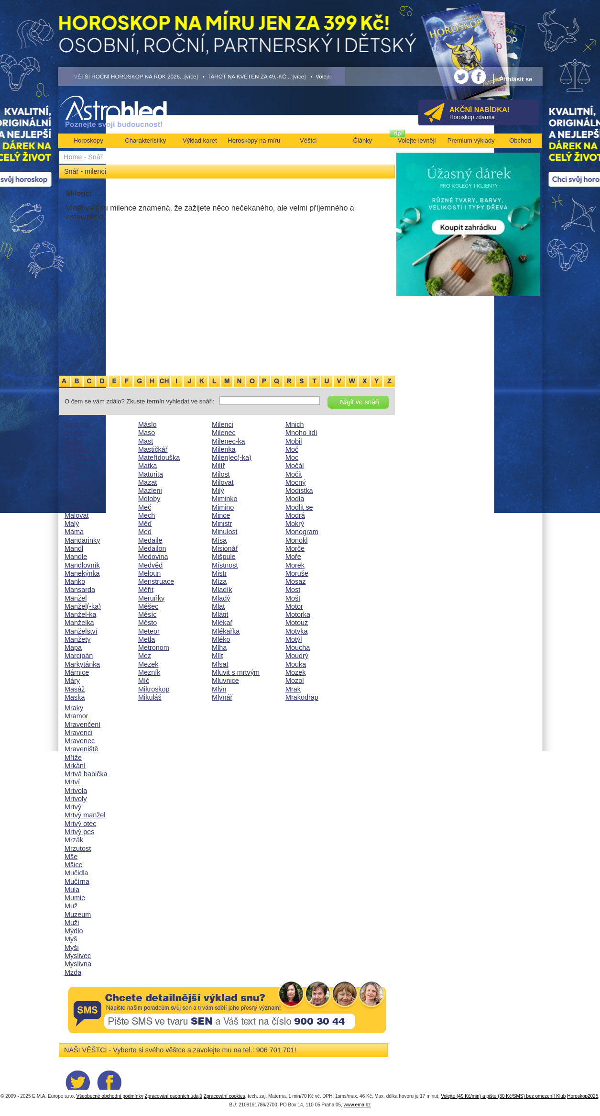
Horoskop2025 (582, 1096)
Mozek (295, 672)
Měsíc (147, 614)
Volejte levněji (417, 140)
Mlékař (222, 622)
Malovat (76, 515)
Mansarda (80, 589)
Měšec (148, 606)
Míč (143, 680)
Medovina (153, 556)
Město (147, 622)
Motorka (297, 614)
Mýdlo (74, 931)
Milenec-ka (228, 441)
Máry (72, 680)
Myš (71, 939)
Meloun (149, 573)
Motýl (293, 639)
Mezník (149, 672)
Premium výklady (471, 140)
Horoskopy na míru (254, 140)
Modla (294, 498)
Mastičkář (153, 449)
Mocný (295, 482)
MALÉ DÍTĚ (83, 498)
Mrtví (72, 782)
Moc (291, 457)
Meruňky (151, 598)
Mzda (73, 972)
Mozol (294, 680)
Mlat (218, 606)
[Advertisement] (227, 303)
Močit (293, 474)
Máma (74, 532)
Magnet (76, 432)
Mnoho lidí (301, 432)
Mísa (219, 540)
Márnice (77, 672)
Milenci (222, 424)
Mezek (148, 664)
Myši (72, 947)
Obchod (520, 140)
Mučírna (77, 881)
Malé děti (78, 490)
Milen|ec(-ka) (231, 457)
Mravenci (78, 733)
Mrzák (74, 840)
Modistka (299, 490)
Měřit (145, 589)
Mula (72, 889)
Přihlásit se (515, 79)
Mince (221, 515)
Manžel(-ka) (83, 606)
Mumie (75, 898)
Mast (145, 441)
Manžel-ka (80, 614)
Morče (295, 548)
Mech (146, 515)
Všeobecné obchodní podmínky (109, 1096)
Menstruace (156, 581)
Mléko (221, 639)
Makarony (80, 482)
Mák (71, 474)
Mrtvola (76, 790)
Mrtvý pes (79, 832)
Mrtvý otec (80, 823)
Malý (72, 523)
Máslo (147, 424)
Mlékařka (226, 631)
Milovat (223, 482)
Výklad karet (200, 140)
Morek (295, 565)
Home (73, 157)
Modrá (295, 515)
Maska (75, 697)
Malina (75, 507)
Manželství (81, 631)
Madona (77, 424)
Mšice (74, 865)
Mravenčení (82, 724)
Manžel (76, 598)
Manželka (79, 622)
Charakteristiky (145, 140)
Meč (144, 507)
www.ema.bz (357, 1104)
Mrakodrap (301, 697)
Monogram (301, 532)
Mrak (293, 689)
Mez (144, 655)
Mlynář (222, 697)
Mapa (73, 647)
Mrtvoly (76, 799)
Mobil (293, 441)
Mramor (76, 716)
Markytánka (82, 664)
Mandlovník (82, 565)
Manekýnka (82, 573)
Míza (219, 581)
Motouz (296, 622)
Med (145, 532)
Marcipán (79, 655)
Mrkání (75, 766)
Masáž (75, 689)
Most (292, 589)
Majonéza (79, 457)
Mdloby (149, 498)
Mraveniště (81, 749)
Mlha (219, 647)
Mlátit (220, 614)
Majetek (76, 449)
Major (73, 465)
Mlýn (219, 689)
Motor (294, 606)
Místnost (225, 565)
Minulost (225, 532)
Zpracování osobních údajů (173, 1096)
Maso (146, 432)
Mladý (221, 598)
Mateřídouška (159, 457)
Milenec (224, 432)
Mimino (223, 507)
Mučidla (76, 873)
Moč (291, 449)
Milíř (218, 465)
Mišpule (224, 556)
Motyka (296, 631)
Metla (146, 639)
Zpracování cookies (224, 1096)
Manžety (77, 639)
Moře (293, 556)
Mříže (73, 757)
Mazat (147, 482)
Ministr (222, 523)
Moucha (297, 647)
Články (362, 140)
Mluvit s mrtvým (236, 672)
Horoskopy (88, 140)
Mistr (219, 573)
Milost (221, 474)
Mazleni (150, 490)
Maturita (150, 474)
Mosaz (295, 581)
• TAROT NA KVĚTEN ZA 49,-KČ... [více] (254, 76)
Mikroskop (154, 689)
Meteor (149, 631)
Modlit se (299, 507)
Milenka (224, 449)
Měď (145, 523)
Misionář (225, 548)
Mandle (76, 556)
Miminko (225, 498)
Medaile (150, 540)
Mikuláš (150, 697)
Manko (75, 581)
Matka (147, 465)
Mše (71, 856)
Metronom (153, 647)
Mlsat (220, 664)
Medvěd (150, 565)
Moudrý (296, 655)
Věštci (308, 140)
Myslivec (78, 956)
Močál (294, 465)
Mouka (295, 664)
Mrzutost (78, 848)
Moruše (296, 573)
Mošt (292, 598)
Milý (218, 490)
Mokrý (294, 523)
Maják (74, 441)
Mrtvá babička (86, 774)
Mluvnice (225, 680)
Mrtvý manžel (85, 815)
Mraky (74, 708)
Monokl (296, 540)
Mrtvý (73, 807)
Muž (71, 906)
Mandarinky (82, 540)
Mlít (217, 655)
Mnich (294, 424)
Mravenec (80, 741)
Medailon (152, 548)
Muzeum (78, 914)
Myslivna (78, 964)
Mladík (222, 589)
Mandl (74, 548)
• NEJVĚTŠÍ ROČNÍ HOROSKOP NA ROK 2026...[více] (128, 76)
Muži (72, 922)
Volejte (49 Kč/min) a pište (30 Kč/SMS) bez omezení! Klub (503, 1096)
